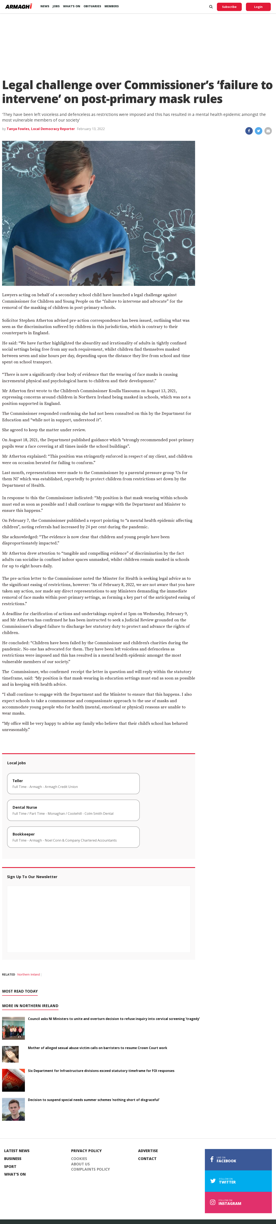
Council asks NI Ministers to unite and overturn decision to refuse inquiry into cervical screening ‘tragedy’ (114, 1019)
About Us (80, 1164)
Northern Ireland (28, 974)
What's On (15, 1174)
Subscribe (229, 7)
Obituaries (92, 6)
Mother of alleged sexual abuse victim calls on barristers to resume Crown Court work (97, 1048)
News (44, 6)
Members (112, 6)
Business (12, 1159)
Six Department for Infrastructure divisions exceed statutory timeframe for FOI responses (101, 1071)
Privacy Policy (86, 1151)
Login (258, 7)
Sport (10, 1167)
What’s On (71, 6)
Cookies (79, 1159)
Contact (147, 1159)
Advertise (148, 1151)
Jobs (56, 6)
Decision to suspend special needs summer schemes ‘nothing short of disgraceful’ (93, 1100)
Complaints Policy (90, 1169)
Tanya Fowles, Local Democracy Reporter (41, 129)
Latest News (16, 1151)
